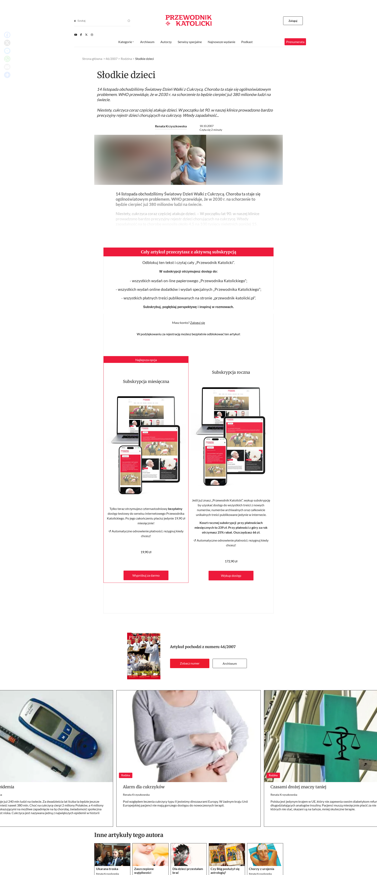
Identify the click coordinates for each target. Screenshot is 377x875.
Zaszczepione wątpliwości (144, 870)
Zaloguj (293, 20)
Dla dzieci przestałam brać (187, 870)
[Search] (75, 20)
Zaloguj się (197, 322)
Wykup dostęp (231, 575)
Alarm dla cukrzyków (144, 786)
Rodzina (126, 58)
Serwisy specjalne (190, 42)
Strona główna (92, 58)
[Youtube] (75, 34)
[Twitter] (86, 34)
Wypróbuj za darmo (146, 575)
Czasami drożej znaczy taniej (298, 786)
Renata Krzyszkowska (171, 126)
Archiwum (230, 663)
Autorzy (166, 42)
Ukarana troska (107, 869)
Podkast (247, 42)
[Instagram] (92, 34)
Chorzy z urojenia (261, 869)
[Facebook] (81, 34)
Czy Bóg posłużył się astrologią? (225, 870)
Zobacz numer (190, 663)
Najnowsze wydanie (221, 42)
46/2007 (228, 646)
